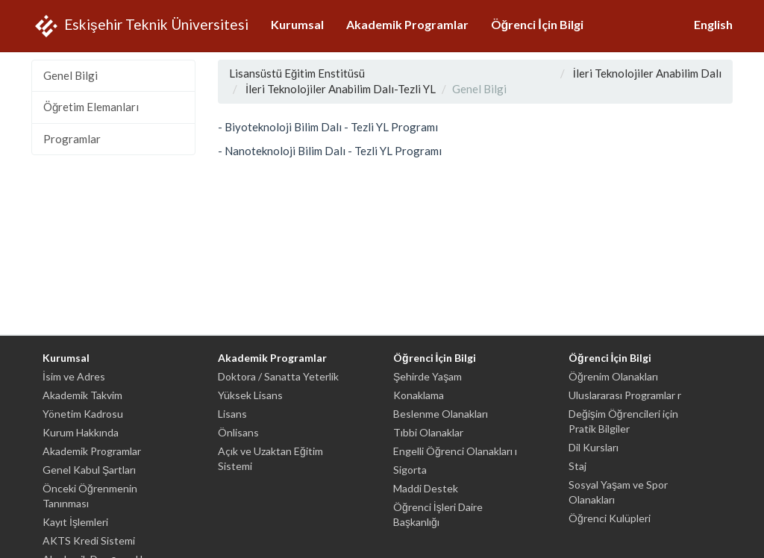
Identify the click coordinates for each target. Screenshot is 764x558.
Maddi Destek (425, 488)
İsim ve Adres (74, 376)
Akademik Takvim (82, 395)
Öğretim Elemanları (91, 106)
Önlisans (238, 432)
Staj (577, 466)
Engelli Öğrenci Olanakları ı (455, 451)
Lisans (232, 413)
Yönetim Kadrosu (83, 413)
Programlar (72, 138)
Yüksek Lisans (250, 395)
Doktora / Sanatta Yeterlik (278, 376)
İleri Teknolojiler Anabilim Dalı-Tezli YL (340, 88)
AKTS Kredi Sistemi (89, 540)
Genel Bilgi (70, 75)
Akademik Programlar (407, 24)
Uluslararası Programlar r (625, 395)
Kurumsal (297, 24)
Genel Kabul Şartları (89, 469)
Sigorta (410, 469)
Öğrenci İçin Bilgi (537, 24)
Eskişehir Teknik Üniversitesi (139, 26)
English (713, 24)
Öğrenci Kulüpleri (610, 518)
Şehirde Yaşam (427, 376)
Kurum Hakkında (81, 432)
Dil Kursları (594, 447)
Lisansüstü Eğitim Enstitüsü (297, 73)
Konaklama (418, 395)
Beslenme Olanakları (440, 413)
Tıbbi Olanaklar (428, 432)
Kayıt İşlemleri (75, 521)
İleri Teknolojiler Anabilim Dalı (647, 73)
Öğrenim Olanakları (613, 376)
